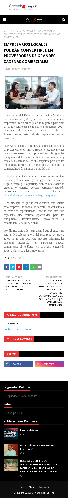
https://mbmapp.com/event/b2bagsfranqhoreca (30, 195)
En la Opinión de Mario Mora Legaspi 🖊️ (37, 447)
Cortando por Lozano (43, 492)
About (32, 487)
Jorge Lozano (13, 68)
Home (22, 487)
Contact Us (44, 487)
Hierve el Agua (29, 430)
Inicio (6, 31)
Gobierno (16, 31)
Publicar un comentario (17, 329)
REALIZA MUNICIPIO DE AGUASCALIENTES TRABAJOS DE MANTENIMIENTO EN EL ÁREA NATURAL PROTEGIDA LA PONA (38, 466)
